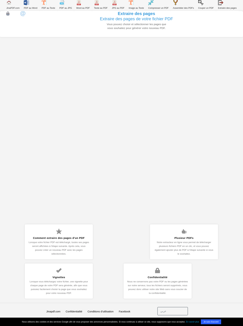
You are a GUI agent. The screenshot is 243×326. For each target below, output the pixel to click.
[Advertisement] (121, 69)
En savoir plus (192, 322)
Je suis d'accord (211, 322)
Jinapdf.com (53, 311)
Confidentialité (74, 311)
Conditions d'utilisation (101, 311)
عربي (163, 311)
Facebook (124, 311)
